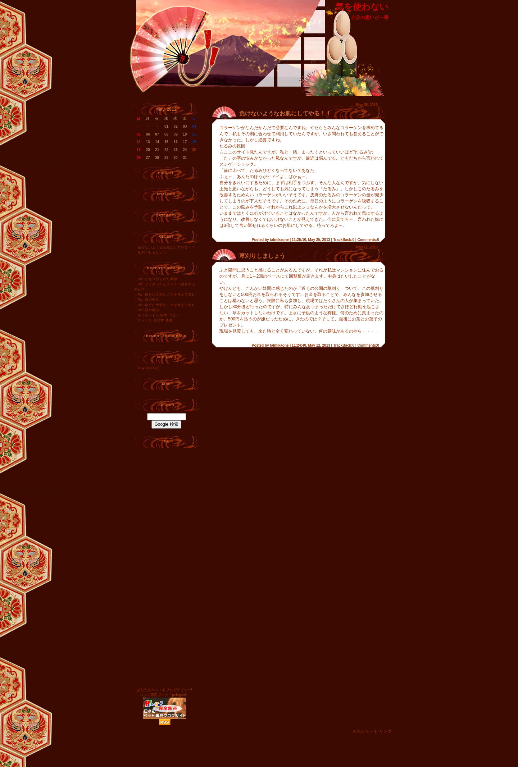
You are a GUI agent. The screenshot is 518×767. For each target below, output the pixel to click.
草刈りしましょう (152, 252)
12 (138, 142)
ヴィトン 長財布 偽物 (155, 320)
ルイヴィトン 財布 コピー (159, 315)
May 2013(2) (149, 368)
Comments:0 (368, 240)
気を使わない (361, 7)
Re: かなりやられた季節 (158, 279)
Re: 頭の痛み (149, 299)
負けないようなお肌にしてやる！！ (166, 247)
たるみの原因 (232, 146)
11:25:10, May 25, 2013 (311, 240)
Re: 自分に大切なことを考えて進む (167, 294)
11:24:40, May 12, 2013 (311, 345)
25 (194, 150)
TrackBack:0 (343, 240)
